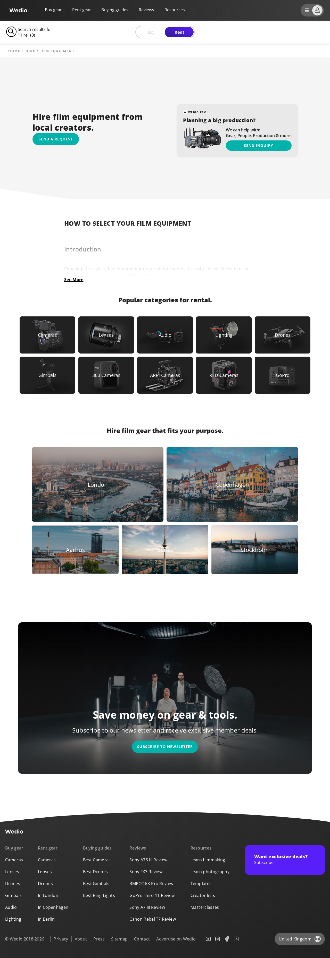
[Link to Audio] (165, 335)
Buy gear (53, 10)
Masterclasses (205, 907)
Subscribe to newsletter (165, 746)
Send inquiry (258, 145)
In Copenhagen (53, 907)
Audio (11, 907)
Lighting (13, 919)
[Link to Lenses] (106, 335)
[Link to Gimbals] (47, 375)
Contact (142, 939)
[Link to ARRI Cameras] (165, 375)
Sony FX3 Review (145, 872)
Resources (201, 848)
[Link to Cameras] (47, 335)
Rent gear (81, 10)
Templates (201, 883)
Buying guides (114, 10)
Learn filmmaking (208, 860)
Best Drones (95, 872)
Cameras (14, 860)
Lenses (12, 872)
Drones (12, 883)
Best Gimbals (96, 883)
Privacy (61, 939)
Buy (150, 32)
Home (14, 51)
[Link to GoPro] (282, 375)
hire (30, 51)
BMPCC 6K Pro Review (151, 883)
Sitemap (119, 939)
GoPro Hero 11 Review (152, 895)
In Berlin (46, 919)
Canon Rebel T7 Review (152, 919)
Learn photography (210, 872)
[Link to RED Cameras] (224, 375)
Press (99, 939)
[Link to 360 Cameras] (106, 375)
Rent (179, 32)
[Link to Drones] (282, 335)
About (81, 939)
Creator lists (203, 895)
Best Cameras (97, 860)
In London (48, 895)
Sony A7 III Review (147, 907)
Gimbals (13, 895)
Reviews (146, 10)
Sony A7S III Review (148, 860)
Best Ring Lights (99, 895)
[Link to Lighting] (224, 335)
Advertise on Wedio (176, 939)
